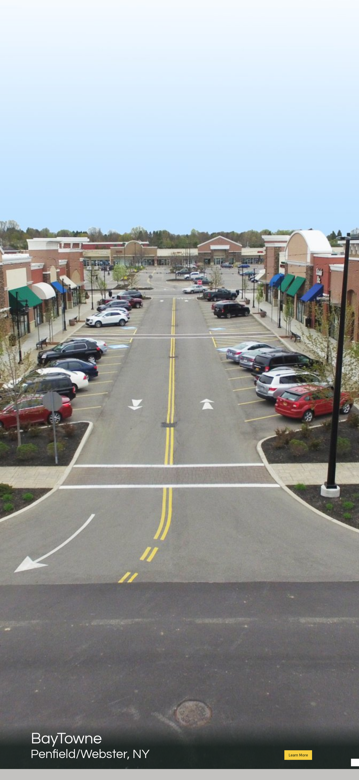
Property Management (151, 25)
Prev (4, 393)
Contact (335, 25)
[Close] (354, 9)
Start (353, 760)
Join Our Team (301, 25)
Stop (357, 760)
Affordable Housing (208, 25)
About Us (106, 25)
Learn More (298, 755)
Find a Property (259, 25)
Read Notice (244, 9)
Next (355, 393)
